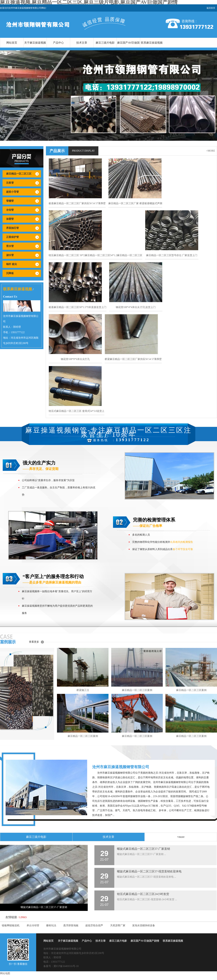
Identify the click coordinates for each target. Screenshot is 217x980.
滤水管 (10, 255)
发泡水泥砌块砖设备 (143, 925)
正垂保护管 (12, 237)
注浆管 (10, 182)
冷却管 (10, 210)
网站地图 (5, 973)
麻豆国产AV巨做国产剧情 (128, 47)
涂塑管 (10, 219)
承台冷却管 (33, 925)
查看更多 (34, 641)
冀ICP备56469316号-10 (66, 966)
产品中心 (58, 42)
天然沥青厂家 (117, 925)
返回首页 (211, 8)
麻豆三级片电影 (105, 42)
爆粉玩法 (51, 925)
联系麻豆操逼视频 (152, 42)
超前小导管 (12, 191)
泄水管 (10, 246)
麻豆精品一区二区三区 (18, 173)
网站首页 (11, 42)
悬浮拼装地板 (70, 925)
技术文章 (81, 42)
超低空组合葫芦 (94, 925)
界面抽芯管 (12, 228)
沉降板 (10, 273)
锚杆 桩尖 (11, 264)
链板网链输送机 (11, 925)
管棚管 (10, 201)
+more (210, 150)
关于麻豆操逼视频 (35, 42)
